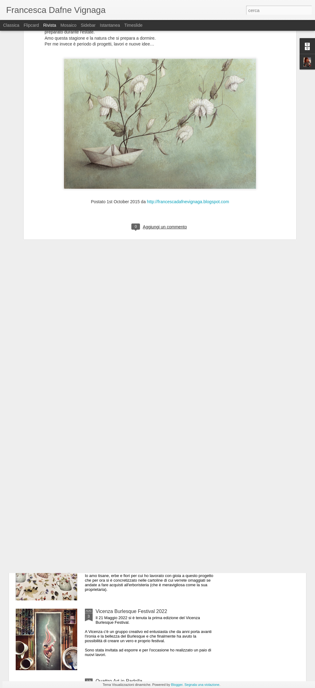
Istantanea (110, 25)
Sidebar (88, 25)
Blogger (176, 684)
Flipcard (31, 25)
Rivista (49, 25)
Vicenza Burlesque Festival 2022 (131, 611)
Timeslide (133, 25)
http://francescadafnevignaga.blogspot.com (188, 132)
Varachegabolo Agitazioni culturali (132, 471)
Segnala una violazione (201, 684)
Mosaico (68, 25)
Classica (11, 25)
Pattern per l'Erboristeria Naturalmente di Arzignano (152, 541)
